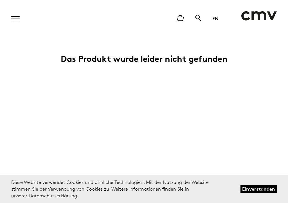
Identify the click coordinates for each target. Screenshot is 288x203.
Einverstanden (258, 189)
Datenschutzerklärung (53, 196)
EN (215, 18)
